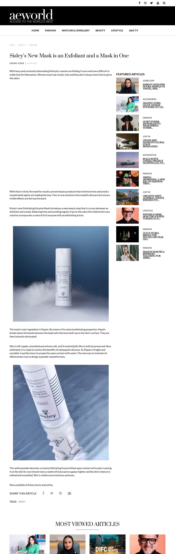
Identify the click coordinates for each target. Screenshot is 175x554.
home (12, 45)
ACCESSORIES (149, 99)
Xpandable (108, 517)
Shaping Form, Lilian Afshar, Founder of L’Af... (153, 105)
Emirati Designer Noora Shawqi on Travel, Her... (154, 87)
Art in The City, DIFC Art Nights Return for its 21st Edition (106, 469)
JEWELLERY (148, 81)
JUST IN (146, 136)
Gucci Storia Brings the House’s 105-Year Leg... (153, 236)
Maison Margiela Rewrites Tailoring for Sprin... (153, 255)
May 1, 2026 (93, 475)
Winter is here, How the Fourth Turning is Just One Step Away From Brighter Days (147, 469)
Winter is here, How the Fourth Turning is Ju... (153, 217)
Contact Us (146, 499)
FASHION (50, 30)
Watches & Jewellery (97, 499)
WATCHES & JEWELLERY (76, 30)
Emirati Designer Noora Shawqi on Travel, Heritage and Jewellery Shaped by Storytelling (67, 471)
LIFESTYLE (117, 30)
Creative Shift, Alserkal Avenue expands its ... (153, 198)
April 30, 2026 (134, 475)
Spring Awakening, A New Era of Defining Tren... (154, 181)
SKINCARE (33, 45)
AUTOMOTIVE (149, 155)
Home (35, 30)
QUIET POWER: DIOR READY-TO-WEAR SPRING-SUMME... (152, 125)
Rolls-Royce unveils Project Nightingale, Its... (154, 161)
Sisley (21, 403)
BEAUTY (100, 30)
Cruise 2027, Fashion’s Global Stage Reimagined (153, 144)
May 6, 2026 (13, 478)
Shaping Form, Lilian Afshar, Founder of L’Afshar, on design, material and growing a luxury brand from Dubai (27, 471)
